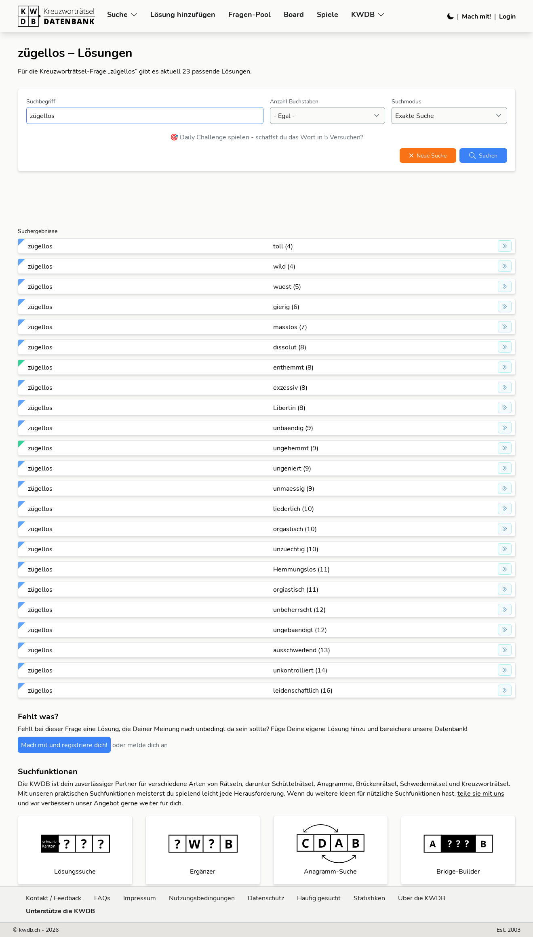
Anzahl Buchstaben (294, 101)
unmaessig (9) (293, 488)
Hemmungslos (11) (301, 569)
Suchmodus (406, 101)
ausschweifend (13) (301, 650)
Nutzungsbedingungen (202, 898)
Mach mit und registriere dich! (64, 745)
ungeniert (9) (292, 468)
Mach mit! (476, 16)
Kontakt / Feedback (53, 898)
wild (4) (284, 266)
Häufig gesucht (319, 898)
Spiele (327, 14)
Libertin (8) (289, 407)
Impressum (139, 898)
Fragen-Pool (249, 14)
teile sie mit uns (480, 793)
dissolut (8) (289, 347)
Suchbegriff (40, 101)
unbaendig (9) (293, 428)
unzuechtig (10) (295, 549)
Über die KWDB (421, 898)
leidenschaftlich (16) (303, 690)
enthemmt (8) (293, 367)
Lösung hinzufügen (182, 14)
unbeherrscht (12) (299, 609)
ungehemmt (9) (295, 448)
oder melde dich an (140, 745)
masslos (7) (290, 327)
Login (507, 16)
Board (294, 14)
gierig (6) (286, 307)
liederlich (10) (293, 508)
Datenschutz (266, 898)
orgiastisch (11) (295, 589)
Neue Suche (428, 155)
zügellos (40, 246)
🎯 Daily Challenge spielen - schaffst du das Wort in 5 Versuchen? (266, 137)
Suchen (483, 155)
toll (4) (283, 246)
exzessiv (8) (290, 387)
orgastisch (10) (295, 529)
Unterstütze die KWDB (60, 911)
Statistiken (369, 898)
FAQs (102, 898)
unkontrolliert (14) (300, 670)
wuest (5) (287, 286)
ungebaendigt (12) (300, 630)
